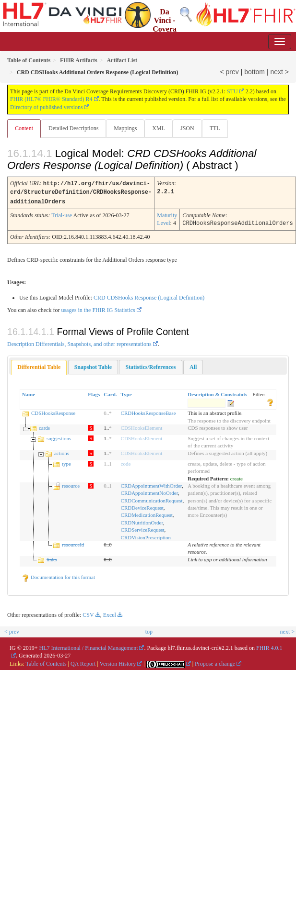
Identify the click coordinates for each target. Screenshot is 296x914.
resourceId (73, 543)
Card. (110, 392)
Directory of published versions (46, 107)
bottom (254, 72)
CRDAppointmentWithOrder (151, 484)
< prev (229, 72)
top (149, 629)
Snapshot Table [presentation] (93, 365)
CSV (88, 613)
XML (158, 128)
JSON (187, 128)
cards (44, 426)
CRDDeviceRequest (142, 506)
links (52, 557)
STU (232, 91)
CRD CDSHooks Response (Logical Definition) (149, 295)
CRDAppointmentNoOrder (149, 491)
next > (279, 72)
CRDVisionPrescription (146, 535)
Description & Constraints (217, 392)
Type (126, 392)
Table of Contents (45, 661)
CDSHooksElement (142, 426)
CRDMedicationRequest (147, 513)
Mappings (125, 128)
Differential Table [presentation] (38, 365)
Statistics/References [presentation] (150, 365)
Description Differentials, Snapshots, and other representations (79, 342)
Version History (118, 661)
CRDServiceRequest (143, 528)
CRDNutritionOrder (142, 521)
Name (29, 392)
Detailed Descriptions (73, 128)
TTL (215, 128)
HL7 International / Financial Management (88, 646)
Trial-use (61, 214)
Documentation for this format (58, 575)
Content (24, 128)
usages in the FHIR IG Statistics (98, 308)
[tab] (39, 365)
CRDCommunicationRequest (152, 499)
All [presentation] (193, 365)
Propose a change (215, 661)
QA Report (83, 661)
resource (71, 484)
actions (61, 451)
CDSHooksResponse (53, 411)
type (66, 462)
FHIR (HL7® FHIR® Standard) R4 (51, 99)
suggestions (59, 436)
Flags (94, 392)
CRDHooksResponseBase (148, 411)
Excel (109, 613)
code (126, 462)
